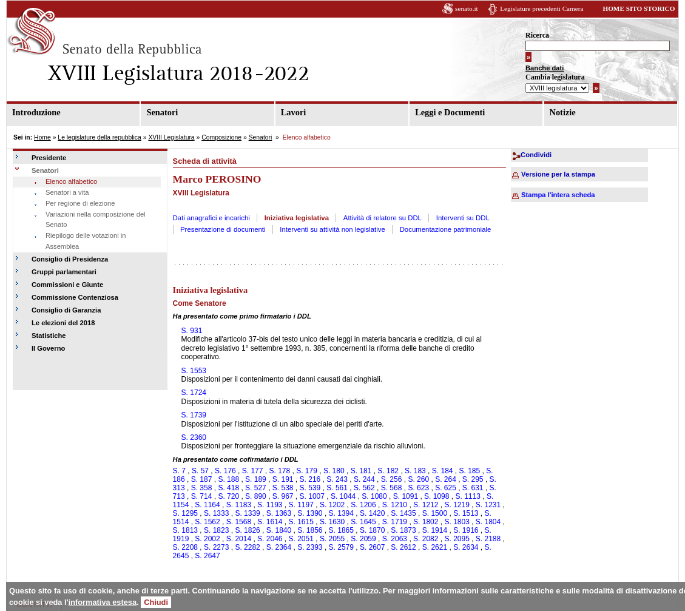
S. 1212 (425, 505)
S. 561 (337, 488)
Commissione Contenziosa (75, 297)
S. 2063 (394, 539)
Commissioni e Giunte (67, 284)
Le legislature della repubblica (99, 137)
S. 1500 (434, 513)
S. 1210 (394, 505)
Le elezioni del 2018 (63, 322)
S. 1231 (488, 505)
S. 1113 (467, 496)
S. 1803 (456, 522)
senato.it (466, 8)
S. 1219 (456, 505)
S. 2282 (247, 547)
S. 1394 (341, 513)
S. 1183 (238, 505)
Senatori (162, 112)
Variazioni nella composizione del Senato (96, 220)
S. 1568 (238, 522)
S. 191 (283, 479)
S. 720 (228, 496)
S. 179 (306, 471)
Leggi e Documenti (450, 112)
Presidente (49, 157)
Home (42, 137)
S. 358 (201, 488)
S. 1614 (269, 522)
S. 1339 (247, 513)
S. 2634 (465, 547)
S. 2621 (434, 547)
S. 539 (310, 488)
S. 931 (192, 330)
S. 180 (334, 471)
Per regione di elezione (80, 203)
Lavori (293, 112)
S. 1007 (312, 496)
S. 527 (255, 488)
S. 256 (391, 479)
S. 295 (473, 479)
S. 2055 (332, 539)
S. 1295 (185, 513)
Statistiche (49, 335)
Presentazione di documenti (223, 229)
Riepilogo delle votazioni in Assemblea (86, 241)
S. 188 (228, 479)
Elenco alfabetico (71, 181)
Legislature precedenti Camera (541, 8)
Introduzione (36, 112)
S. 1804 (488, 522)
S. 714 (201, 496)
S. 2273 (216, 547)
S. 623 (418, 488)
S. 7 (179, 471)
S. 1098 (436, 496)
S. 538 (283, 488)
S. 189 (255, 479)
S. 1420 (372, 513)
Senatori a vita (67, 192)
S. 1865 (341, 530)
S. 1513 (465, 513)
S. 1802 (425, 522)
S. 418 (228, 488)
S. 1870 (372, 530)
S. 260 (418, 479)
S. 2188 (488, 539)
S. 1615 (301, 522)
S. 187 (201, 479)
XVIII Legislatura (171, 137)
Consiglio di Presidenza (70, 259)
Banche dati (544, 68)
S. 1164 (207, 505)
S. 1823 (216, 530)
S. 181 (361, 471)
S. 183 (415, 471)
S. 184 (442, 471)
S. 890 (255, 496)
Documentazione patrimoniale (445, 229)
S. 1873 (403, 530)
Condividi (536, 154)
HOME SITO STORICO (638, 8)
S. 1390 (309, 513)
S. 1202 (332, 505)
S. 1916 (465, 530)
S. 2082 (425, 539)
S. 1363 (278, 513)
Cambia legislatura (555, 77)
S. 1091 (405, 496)
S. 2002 (207, 539)
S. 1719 (394, 522)
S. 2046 (269, 539)
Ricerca (537, 35)
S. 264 (445, 479)
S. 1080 (374, 496)
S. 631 (473, 488)
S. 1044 (343, 496)
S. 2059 (363, 539)
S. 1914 (434, 530)
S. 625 (445, 488)
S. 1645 (363, 522)
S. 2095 (456, 539)
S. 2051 (301, 539)
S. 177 (252, 471)
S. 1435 (403, 513)
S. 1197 (301, 505)
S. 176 (225, 471)
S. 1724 (193, 392)
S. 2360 (193, 437)
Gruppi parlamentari (64, 271)
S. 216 (310, 479)
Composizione (221, 137)
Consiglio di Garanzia (66, 310)
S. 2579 (341, 547)
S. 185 (470, 471)
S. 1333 (216, 513)
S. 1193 (269, 505)
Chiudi (156, 602)
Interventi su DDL (463, 217)
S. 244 (364, 479)
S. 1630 (332, 522)
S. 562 (364, 488)
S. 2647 (207, 556)
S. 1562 (207, 522)
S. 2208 (185, 547)
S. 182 (388, 471)
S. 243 (337, 479)
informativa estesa (103, 602)
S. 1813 (185, 530)
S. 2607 (372, 547)
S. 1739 (193, 415)
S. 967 (283, 496)
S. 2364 (278, 547)
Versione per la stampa (558, 174)
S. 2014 (238, 539)
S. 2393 (309, 547)
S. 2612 (403, 547)
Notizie (563, 112)
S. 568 (391, 488)
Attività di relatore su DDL (382, 217)
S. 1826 (247, 530)
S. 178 (279, 471)
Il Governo (48, 348)
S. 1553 (193, 370)
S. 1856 (309, 530)
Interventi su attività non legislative (332, 229)
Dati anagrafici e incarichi (211, 217)
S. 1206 (363, 505)
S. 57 (200, 471)
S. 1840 (278, 530)
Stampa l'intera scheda (558, 194)
